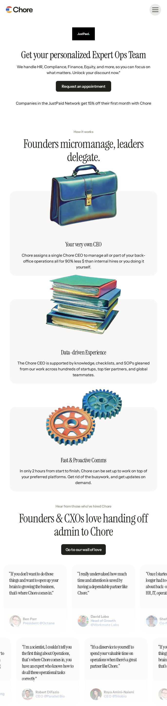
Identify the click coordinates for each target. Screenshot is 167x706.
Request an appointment (83, 86)
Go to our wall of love (83, 549)
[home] (19, 9)
